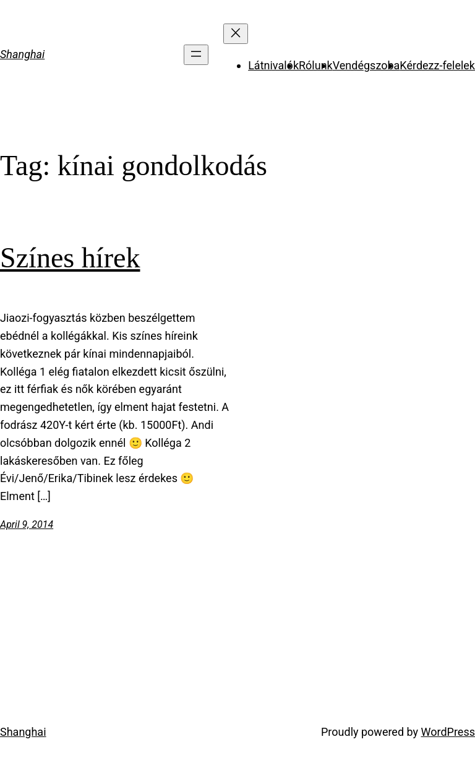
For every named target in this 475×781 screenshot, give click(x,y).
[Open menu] (196, 55)
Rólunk (316, 65)
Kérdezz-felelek (437, 65)
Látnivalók (273, 65)
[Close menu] (235, 34)
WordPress (448, 731)
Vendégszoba (366, 65)
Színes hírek (70, 258)
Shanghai (22, 54)
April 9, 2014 (26, 524)
